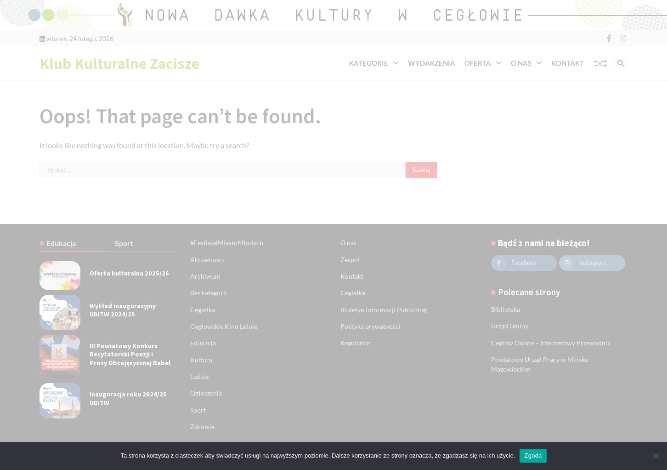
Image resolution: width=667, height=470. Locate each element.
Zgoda (533, 455)
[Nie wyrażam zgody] (655, 455)
